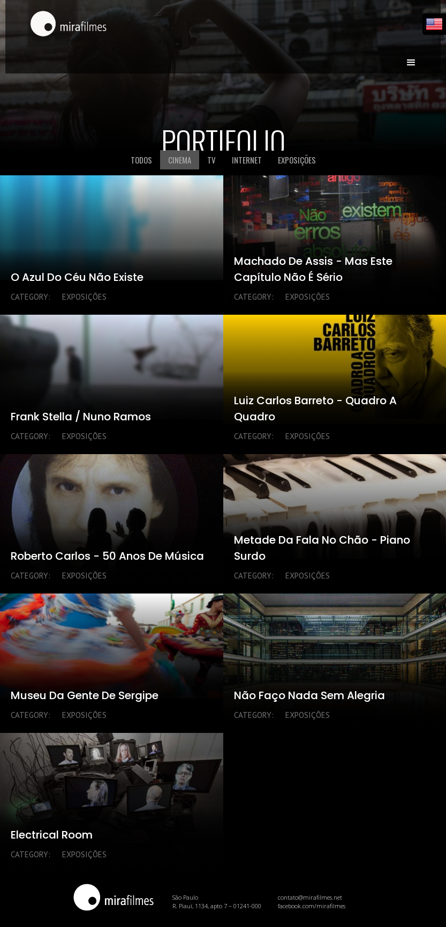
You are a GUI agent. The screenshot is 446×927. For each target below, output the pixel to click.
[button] (411, 58)
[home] (68, 25)
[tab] (141, 159)
